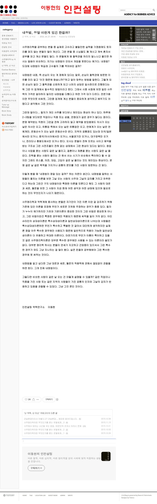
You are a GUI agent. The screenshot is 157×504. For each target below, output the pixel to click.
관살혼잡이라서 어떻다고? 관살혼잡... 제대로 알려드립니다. (51, 418)
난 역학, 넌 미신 (8, 65)
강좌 (131, 87)
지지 (149, 93)
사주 (152, 97)
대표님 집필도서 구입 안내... (133, 48)
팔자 (127, 100)
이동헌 (146, 90)
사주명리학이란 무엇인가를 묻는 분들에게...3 (44, 422)
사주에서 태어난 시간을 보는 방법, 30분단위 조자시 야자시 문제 (52, 425)
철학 (147, 97)
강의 (144, 93)
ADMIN (67, 23)
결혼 (144, 87)
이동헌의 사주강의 (9, 51)
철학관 (128, 93)
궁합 (123, 87)
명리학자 (135, 97)
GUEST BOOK (55, 23)
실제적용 (6, 90)
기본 (123, 93)
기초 (142, 97)
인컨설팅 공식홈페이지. (131, 65)
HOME (5, 23)
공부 (134, 100)
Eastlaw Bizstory (8, 69)
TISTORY (9, 495)
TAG (13, 23)
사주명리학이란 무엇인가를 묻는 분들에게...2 (44, 429)
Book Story (6, 111)
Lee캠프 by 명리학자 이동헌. (133, 71)
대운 (140, 93)
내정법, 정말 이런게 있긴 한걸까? (46, 32)
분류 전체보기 (7, 35)
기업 (136, 87)
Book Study (6, 115)
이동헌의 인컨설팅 (4, 4)
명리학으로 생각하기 (9, 74)
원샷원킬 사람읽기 (9, 39)
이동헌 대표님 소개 (129, 57)
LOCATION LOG (39, 23)
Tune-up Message (5, 105)
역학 (139, 90)
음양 (123, 100)
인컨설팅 (126, 90)
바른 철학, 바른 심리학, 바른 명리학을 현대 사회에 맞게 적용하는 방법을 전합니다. (64, 460)
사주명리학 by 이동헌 (9, 60)
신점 (129, 97)
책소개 (6, 84)
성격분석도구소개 (9, 100)
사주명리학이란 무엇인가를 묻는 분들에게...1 (44, 433)
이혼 (149, 87)
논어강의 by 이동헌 (9, 95)
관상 (153, 87)
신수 (140, 87)
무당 (127, 87)
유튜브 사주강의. (128, 68)
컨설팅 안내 (6, 47)
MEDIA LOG (23, 23)
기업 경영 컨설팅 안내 (130, 54)
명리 (134, 90)
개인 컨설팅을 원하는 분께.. (132, 51)
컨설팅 (134, 93)
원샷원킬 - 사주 (8, 80)
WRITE (76, 23)
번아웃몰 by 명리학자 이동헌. (133, 77)
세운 (153, 90)
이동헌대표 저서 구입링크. (132, 74)
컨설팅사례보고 (8, 55)
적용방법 (6, 87)
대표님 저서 (6, 43)
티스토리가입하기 (9, 126)
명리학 (139, 100)
